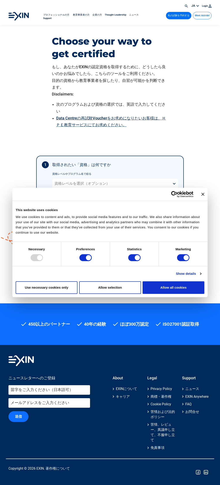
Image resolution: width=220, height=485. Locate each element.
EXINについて (126, 389)
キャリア (123, 396)
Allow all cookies (173, 287)
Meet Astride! (202, 15)
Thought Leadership (116, 14)
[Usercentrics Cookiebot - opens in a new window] (174, 194)
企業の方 (97, 14)
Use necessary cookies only (46, 287)
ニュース (134, 14)
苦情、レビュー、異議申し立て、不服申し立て (163, 432)
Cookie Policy (161, 404)
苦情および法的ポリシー (163, 414)
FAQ (188, 404)
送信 (18, 416)
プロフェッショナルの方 (56, 14)
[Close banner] (202, 194)
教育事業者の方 (81, 14)
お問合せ (192, 412)
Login (207, 6)
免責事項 (157, 448)
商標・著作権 (161, 396)
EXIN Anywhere (197, 396)
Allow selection (110, 287)
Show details (186, 273)
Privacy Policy (161, 389)
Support (47, 18)
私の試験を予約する (178, 15)
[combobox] (54, 183)
